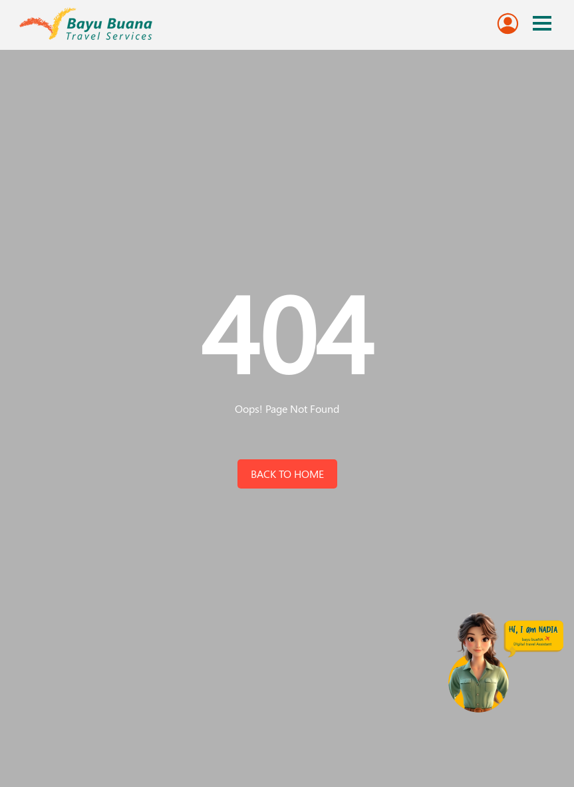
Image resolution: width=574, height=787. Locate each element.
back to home (287, 474)
